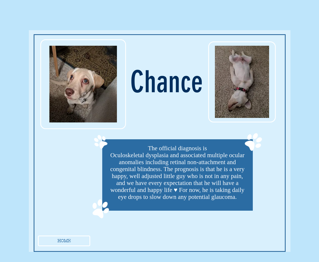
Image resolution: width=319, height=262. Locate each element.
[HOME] (64, 241)
